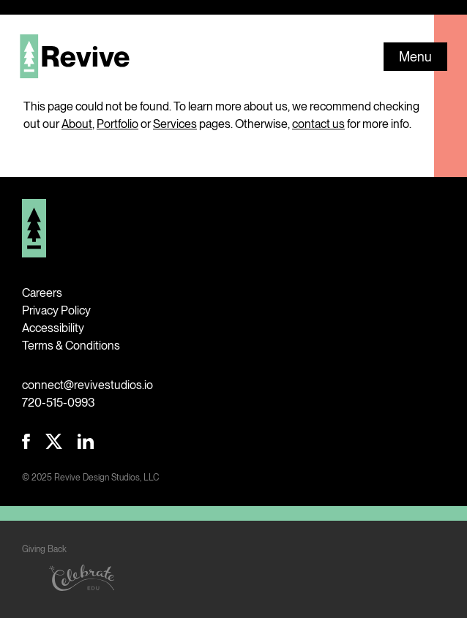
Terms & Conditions (71, 346)
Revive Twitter (53, 441)
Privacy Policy (56, 310)
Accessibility (53, 328)
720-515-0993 (58, 403)
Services (175, 124)
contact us (318, 124)
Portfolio (117, 124)
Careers (42, 293)
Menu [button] (415, 56)
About (76, 124)
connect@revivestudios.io (87, 385)
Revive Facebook (26, 441)
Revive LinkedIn (86, 441)
